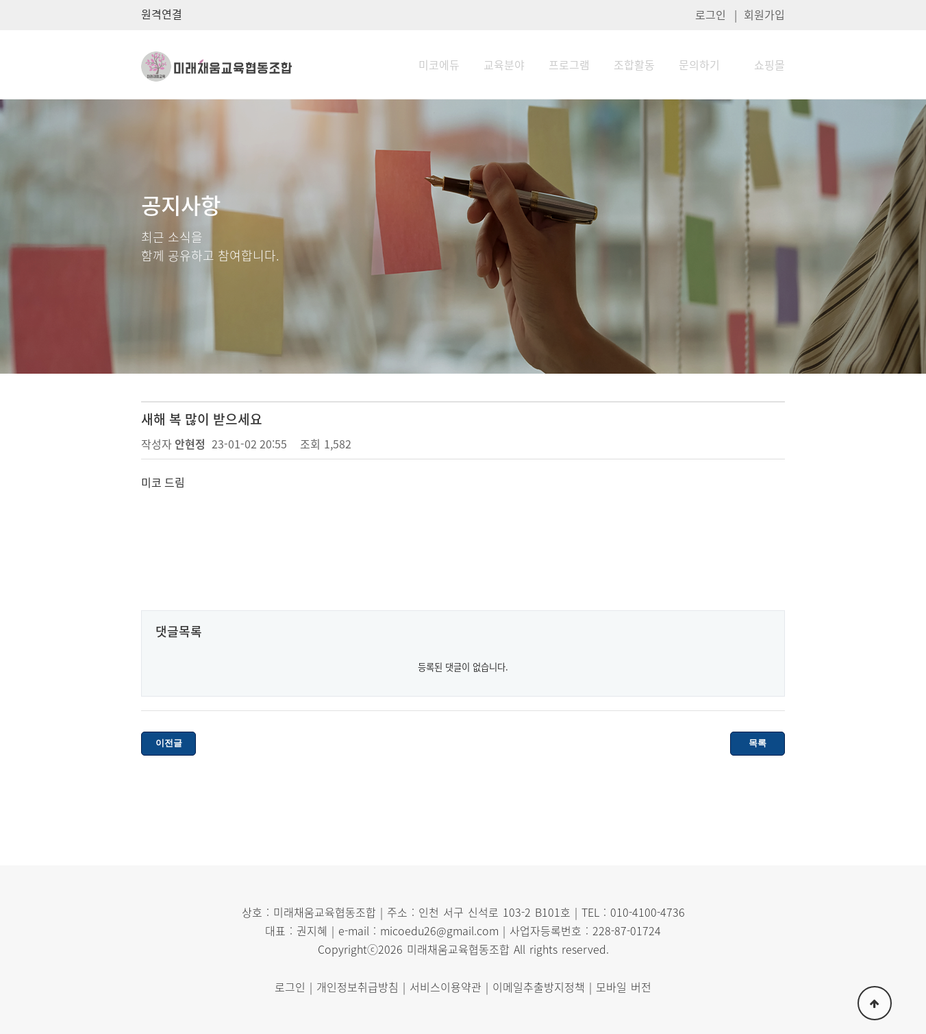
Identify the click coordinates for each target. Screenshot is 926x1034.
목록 (757, 743)
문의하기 (699, 64)
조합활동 (634, 64)
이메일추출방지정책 (538, 986)
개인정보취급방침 (357, 986)
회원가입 (764, 14)
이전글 (168, 743)
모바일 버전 (623, 986)
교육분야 (504, 64)
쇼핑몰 (769, 64)
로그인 (710, 14)
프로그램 (569, 64)
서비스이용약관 (445, 986)
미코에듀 (439, 64)
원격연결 (161, 13)
